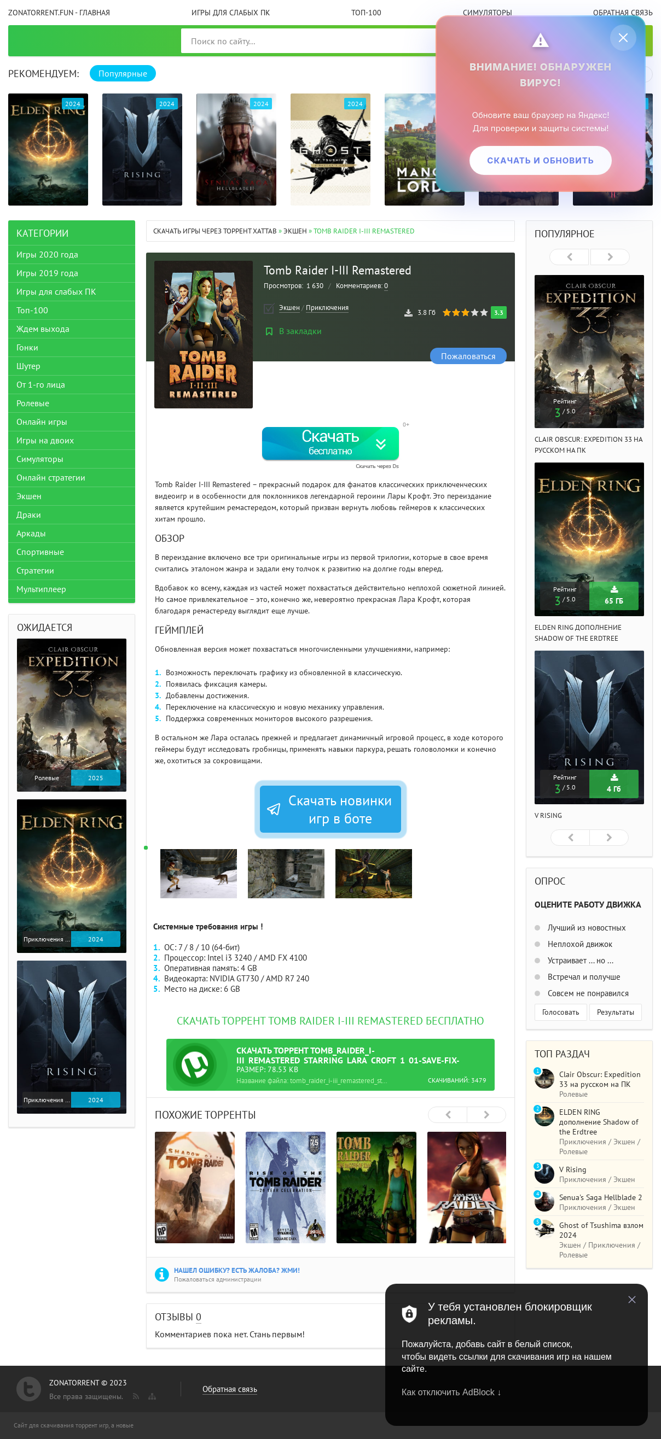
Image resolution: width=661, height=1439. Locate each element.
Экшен (295, 231)
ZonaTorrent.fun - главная (59, 12)
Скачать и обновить (540, 160)
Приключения (327, 307)
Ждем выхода (42, 328)
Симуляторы (487, 12)
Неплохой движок (579, 944)
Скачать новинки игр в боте (328, 809)
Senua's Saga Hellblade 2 (600, 1197)
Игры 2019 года (47, 272)
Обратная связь (623, 12)
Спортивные (40, 551)
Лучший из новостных (586, 927)
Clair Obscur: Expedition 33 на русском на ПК (600, 1079)
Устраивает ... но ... (579, 960)
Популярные (122, 73)
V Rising (548, 815)
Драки (28, 514)
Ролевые (32, 402)
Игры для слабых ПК (231, 12)
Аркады (31, 533)
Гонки (27, 347)
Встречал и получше (583, 977)
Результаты (615, 1012)
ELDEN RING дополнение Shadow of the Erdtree (598, 1122)
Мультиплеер (41, 588)
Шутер (28, 365)
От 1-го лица (40, 384)
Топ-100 (366, 12)
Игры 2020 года (47, 254)
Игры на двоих (45, 440)
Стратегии (35, 570)
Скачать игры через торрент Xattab (215, 231)
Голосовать (560, 1012)
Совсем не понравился (587, 993)
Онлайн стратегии (50, 477)
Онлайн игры (41, 421)
